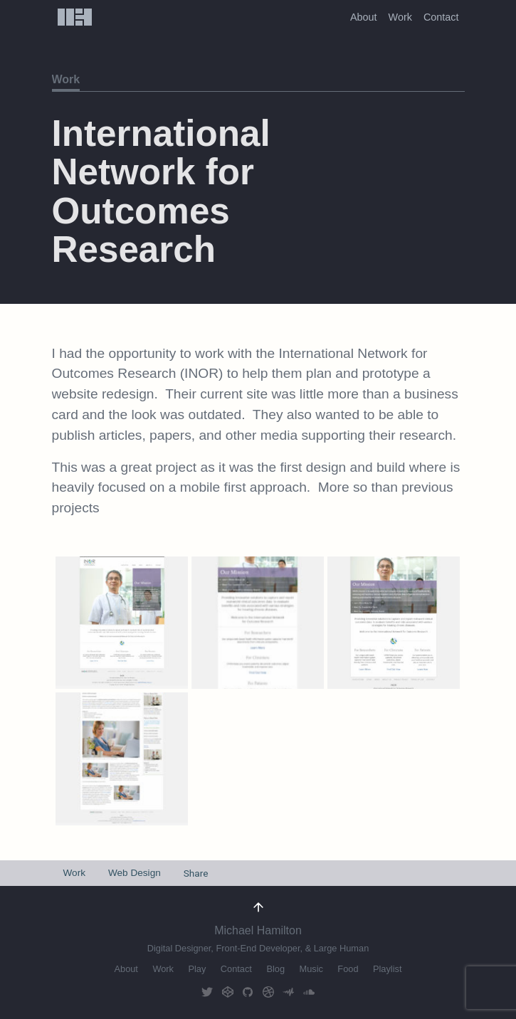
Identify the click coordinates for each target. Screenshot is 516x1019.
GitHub (247, 991)
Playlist (387, 968)
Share (196, 873)
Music (310, 968)
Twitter (207, 991)
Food (347, 968)
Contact (441, 17)
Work (400, 17)
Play (197, 968)
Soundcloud (308, 991)
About (363, 17)
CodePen (227, 991)
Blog (275, 968)
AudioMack (288, 991)
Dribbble (268, 991)
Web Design (134, 872)
